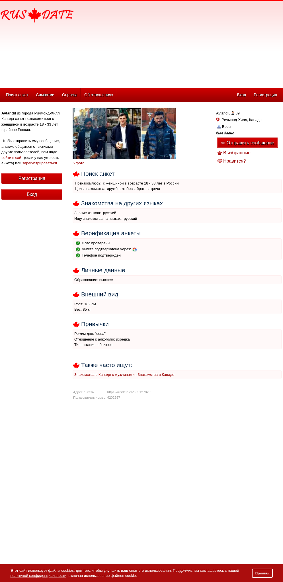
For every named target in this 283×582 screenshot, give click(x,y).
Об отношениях (98, 95)
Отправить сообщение (247, 142)
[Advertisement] (147, 43)
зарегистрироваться (39, 163)
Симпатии (45, 95)
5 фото (79, 163)
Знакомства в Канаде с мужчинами (104, 374)
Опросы (69, 95)
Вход (241, 95)
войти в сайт (12, 157)
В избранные (237, 152)
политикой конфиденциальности (38, 575)
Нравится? (234, 161)
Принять (262, 573)
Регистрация (265, 95)
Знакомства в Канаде (156, 374)
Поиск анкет (17, 95)
